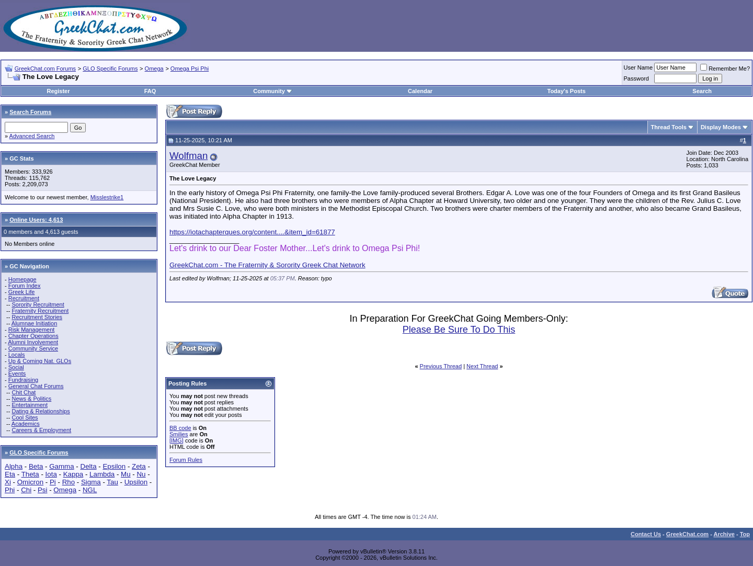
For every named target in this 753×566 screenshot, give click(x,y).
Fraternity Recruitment (40, 311)
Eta (10, 474)
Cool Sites (25, 417)
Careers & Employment (41, 430)
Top (745, 534)
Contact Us (646, 534)
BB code (180, 428)
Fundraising (23, 380)
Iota (51, 474)
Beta (36, 466)
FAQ (150, 91)
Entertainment (29, 405)
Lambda (102, 474)
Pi (53, 482)
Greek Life (21, 292)
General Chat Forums (36, 386)
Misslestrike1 (107, 197)
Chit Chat (24, 392)
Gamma (61, 466)
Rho (68, 482)
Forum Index (24, 285)
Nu (140, 474)
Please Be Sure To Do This (459, 329)
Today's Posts (566, 91)
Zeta (139, 466)
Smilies (178, 434)
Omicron (30, 482)
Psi (43, 490)
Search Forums (30, 112)
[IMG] (176, 440)
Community (272, 91)
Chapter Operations (33, 336)
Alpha (13, 466)
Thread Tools (669, 127)
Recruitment (23, 298)
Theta (30, 474)
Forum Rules (185, 460)
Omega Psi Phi (189, 68)
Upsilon (135, 482)
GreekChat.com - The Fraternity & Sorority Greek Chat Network (267, 265)
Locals (16, 355)
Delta (89, 466)
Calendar (420, 91)
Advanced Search (32, 136)
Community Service (33, 348)
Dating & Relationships (41, 411)
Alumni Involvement (33, 342)
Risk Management (31, 329)
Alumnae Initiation (34, 323)
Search (702, 91)
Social (16, 367)
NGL (90, 490)
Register (58, 91)
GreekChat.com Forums (45, 68)
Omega (154, 68)
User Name (638, 67)
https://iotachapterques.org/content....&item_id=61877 (252, 232)
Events (17, 373)
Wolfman (188, 155)
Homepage (22, 279)
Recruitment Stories (37, 317)
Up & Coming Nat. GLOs (39, 361)
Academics (26, 424)
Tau (112, 482)
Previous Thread (441, 366)
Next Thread (482, 366)
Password (636, 78)
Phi (10, 490)
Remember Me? (725, 68)
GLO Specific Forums (110, 68)
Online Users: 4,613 (36, 220)
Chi (26, 490)
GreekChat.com (687, 534)
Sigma (91, 482)
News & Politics (31, 398)
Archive (724, 534)
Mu (126, 474)
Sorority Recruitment (38, 304)
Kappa (73, 474)
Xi (8, 482)
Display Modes (721, 127)
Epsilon (114, 466)
